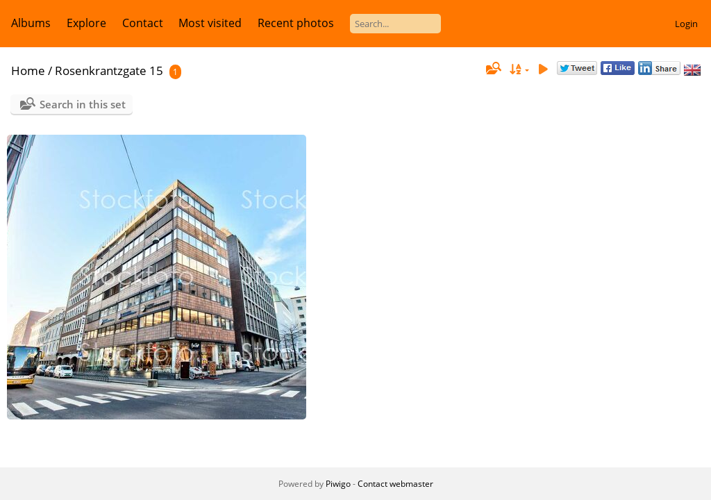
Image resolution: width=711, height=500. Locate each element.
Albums (31, 23)
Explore (86, 23)
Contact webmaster (395, 484)
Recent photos (296, 23)
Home (28, 70)
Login (686, 23)
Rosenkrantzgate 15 (109, 70)
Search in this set (83, 104)
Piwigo (338, 484)
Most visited (210, 23)
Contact (142, 23)
